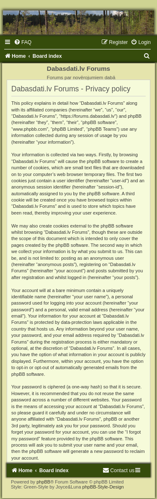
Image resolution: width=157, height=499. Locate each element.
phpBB (43, 481)
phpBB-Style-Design (103, 486)
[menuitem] (22, 42)
